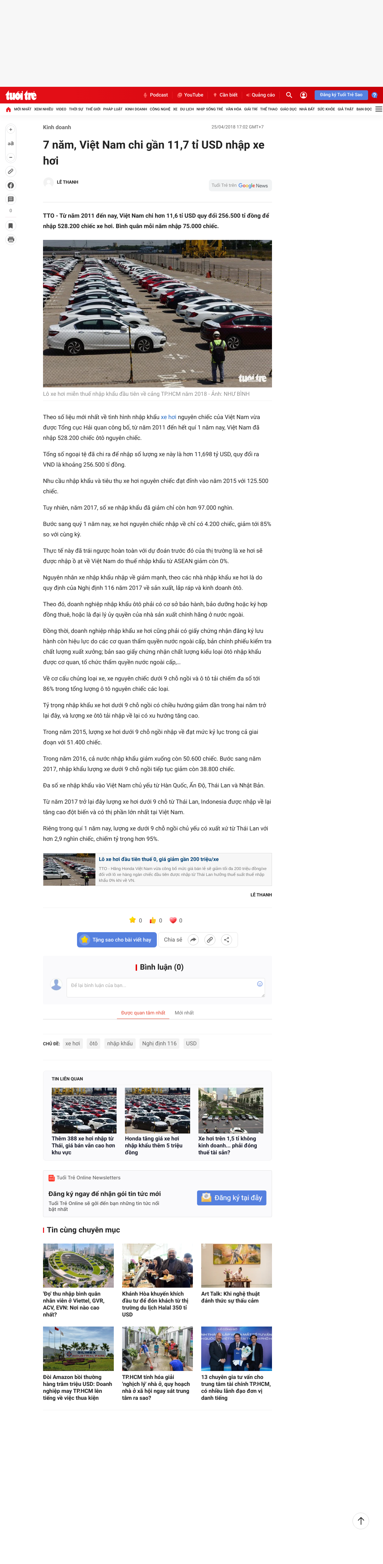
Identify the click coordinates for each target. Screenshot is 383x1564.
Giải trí (250, 109)
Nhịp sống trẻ (209, 109)
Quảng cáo (260, 95)
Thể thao (269, 109)
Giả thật (346, 109)
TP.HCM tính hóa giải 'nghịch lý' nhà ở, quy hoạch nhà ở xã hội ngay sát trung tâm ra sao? (156, 1387)
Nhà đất (307, 109)
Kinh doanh (136, 109)
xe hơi (169, 417)
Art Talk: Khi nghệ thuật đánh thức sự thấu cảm (230, 1297)
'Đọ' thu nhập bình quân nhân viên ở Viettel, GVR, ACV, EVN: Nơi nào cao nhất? (73, 1304)
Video (61, 109)
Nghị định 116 (159, 1043)
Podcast (155, 95)
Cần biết (225, 95)
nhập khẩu (120, 1043)
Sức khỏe (326, 109)
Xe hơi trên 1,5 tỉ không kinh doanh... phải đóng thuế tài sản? (227, 1145)
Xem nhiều (43, 109)
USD (191, 1043)
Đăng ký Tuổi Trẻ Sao (341, 95)
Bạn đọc (364, 109)
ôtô (93, 1043)
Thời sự (76, 109)
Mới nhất (23, 109)
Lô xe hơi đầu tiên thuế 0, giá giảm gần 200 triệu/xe (159, 859)
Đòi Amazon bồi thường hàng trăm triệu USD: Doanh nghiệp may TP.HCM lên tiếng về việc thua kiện (77, 1387)
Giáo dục (288, 109)
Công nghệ (160, 109)
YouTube (190, 95)
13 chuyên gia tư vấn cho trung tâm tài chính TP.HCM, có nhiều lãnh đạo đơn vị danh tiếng (236, 1387)
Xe (175, 109)
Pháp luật (113, 109)
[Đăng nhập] (303, 95)
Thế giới (93, 109)
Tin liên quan (67, 1079)
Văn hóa (233, 109)
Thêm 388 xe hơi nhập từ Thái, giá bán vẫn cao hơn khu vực (83, 1145)
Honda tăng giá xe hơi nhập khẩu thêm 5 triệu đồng (153, 1145)
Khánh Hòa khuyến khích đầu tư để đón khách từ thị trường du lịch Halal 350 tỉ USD (155, 1304)
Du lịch (187, 109)
